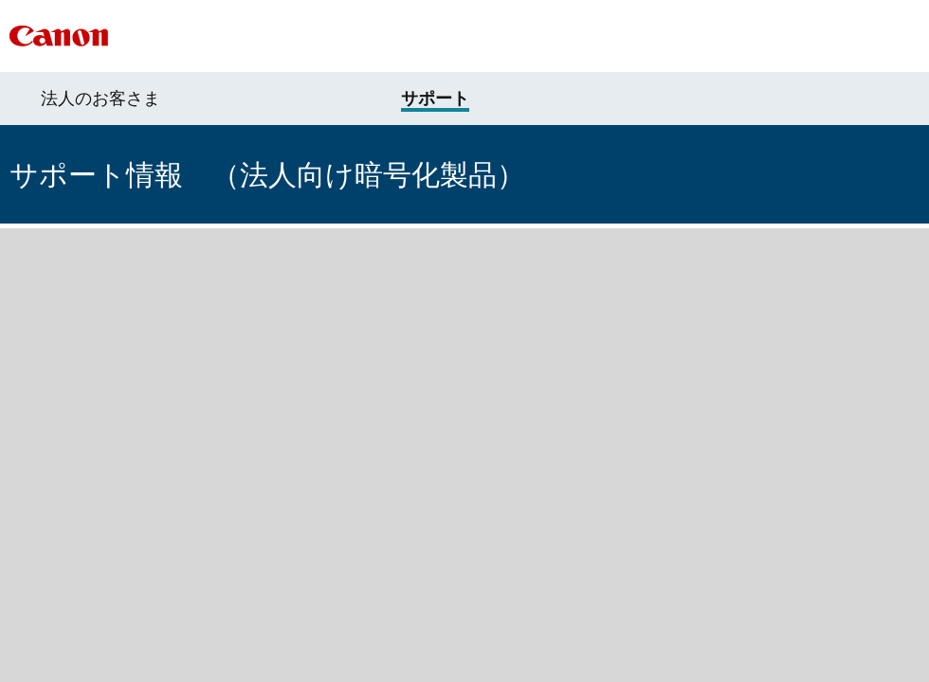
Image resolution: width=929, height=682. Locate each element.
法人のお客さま (100, 98)
